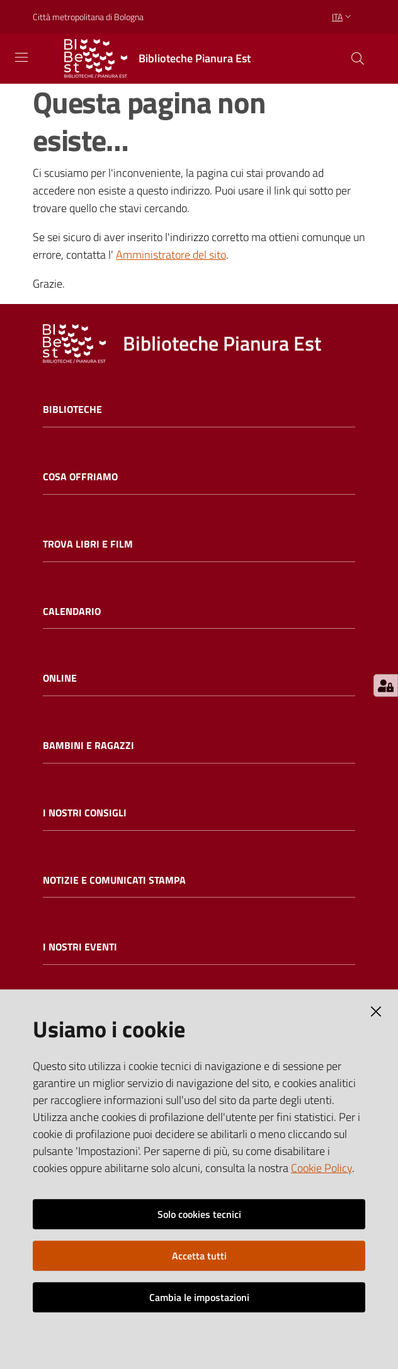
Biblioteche (72, 409)
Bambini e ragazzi (88, 745)
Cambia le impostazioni (199, 1297)
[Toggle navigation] (21, 57)
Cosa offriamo (80, 477)
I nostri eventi (80, 947)
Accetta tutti (199, 1255)
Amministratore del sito (171, 254)
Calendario (72, 611)
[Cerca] (357, 58)
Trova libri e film (88, 544)
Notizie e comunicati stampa (114, 880)
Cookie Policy (321, 1167)
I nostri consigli (85, 813)
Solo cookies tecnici (199, 1214)
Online (60, 678)
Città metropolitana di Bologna (88, 16)
